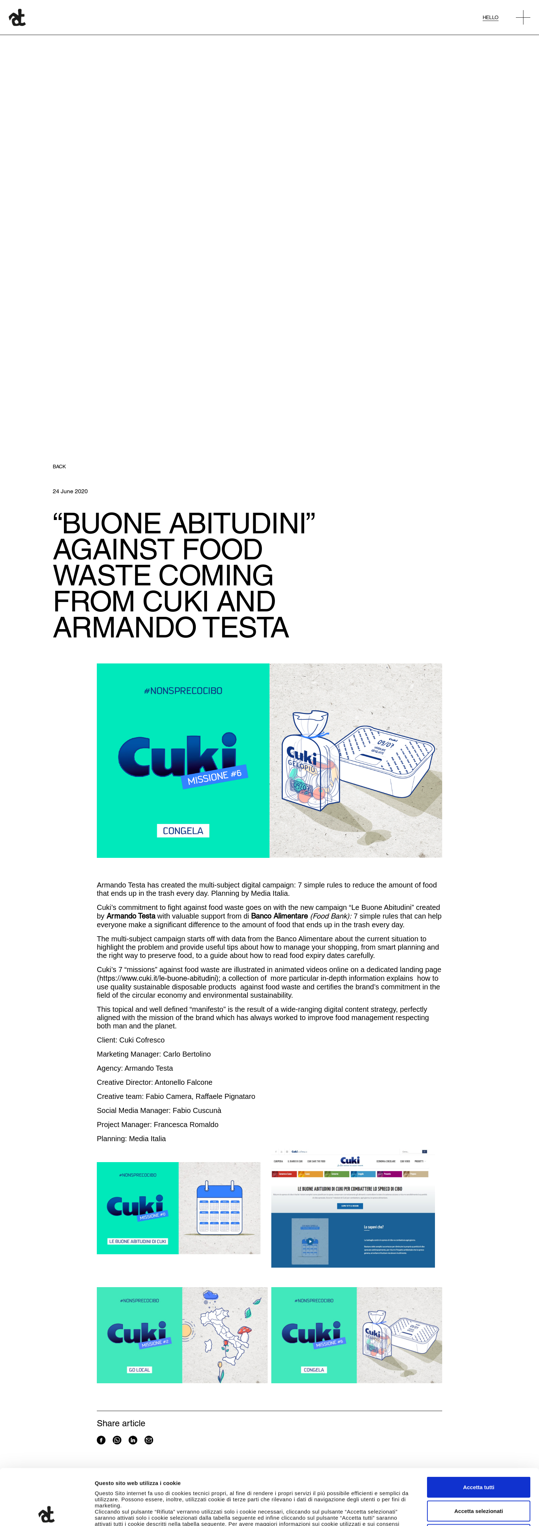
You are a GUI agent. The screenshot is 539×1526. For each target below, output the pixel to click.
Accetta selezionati (478, 1455)
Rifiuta (478, 1478)
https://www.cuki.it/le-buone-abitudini (157, 978)
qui (275, 1474)
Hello (491, 17)
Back (59, 466)
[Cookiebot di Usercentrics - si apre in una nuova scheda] (46, 1511)
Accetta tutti (479, 1431)
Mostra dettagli (380, 1512)
